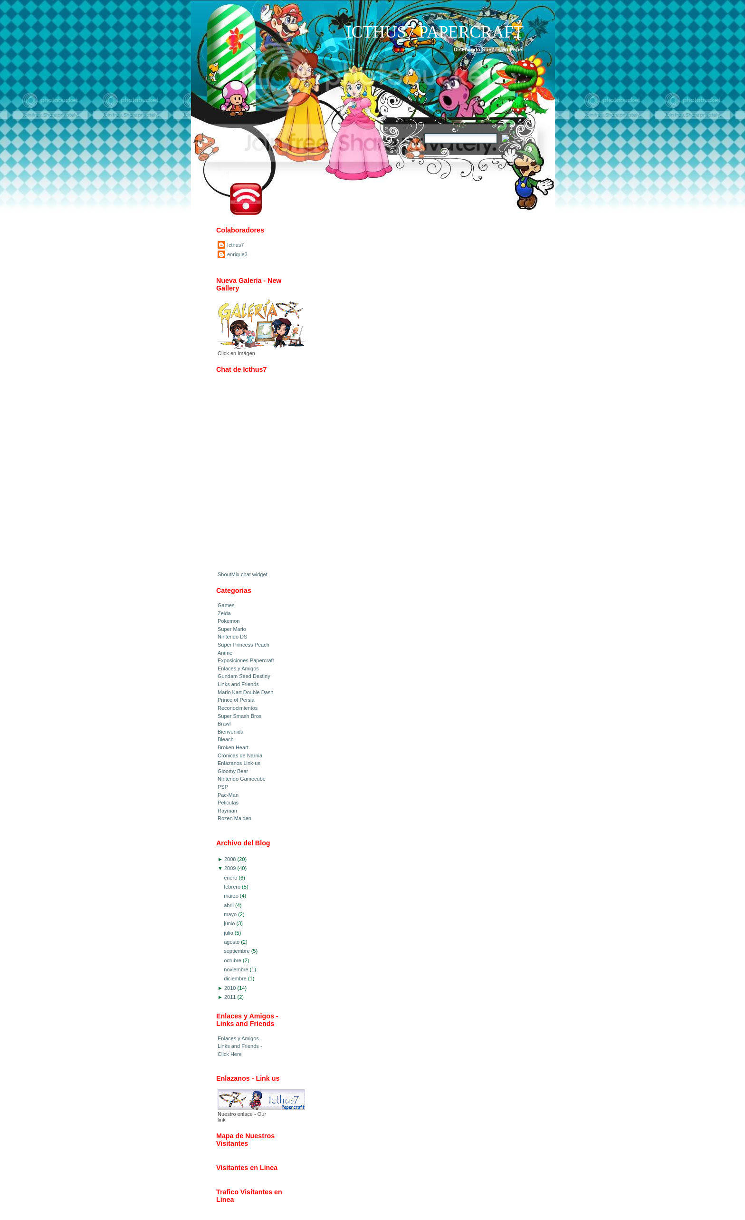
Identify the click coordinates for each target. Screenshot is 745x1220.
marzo (231, 896)
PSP (223, 787)
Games (226, 605)
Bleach (226, 739)
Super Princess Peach (243, 645)
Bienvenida (230, 732)
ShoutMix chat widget (242, 574)
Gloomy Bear (233, 771)
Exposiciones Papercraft (246, 660)
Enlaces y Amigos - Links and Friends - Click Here (240, 1046)
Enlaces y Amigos (238, 668)
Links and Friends (238, 684)
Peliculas (228, 802)
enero (230, 878)
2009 (230, 868)
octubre (232, 960)
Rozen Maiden (234, 818)
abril (229, 905)
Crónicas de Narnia (240, 755)
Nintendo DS (232, 636)
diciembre (235, 978)
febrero (232, 887)
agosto (231, 942)
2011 (230, 997)
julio (228, 933)
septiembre (236, 951)
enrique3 (237, 254)
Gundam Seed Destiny (244, 676)
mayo (230, 914)
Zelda (224, 613)
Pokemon (228, 621)
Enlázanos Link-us (239, 763)
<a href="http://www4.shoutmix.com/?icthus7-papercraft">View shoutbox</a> (256, 475)
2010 (230, 988)
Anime (225, 653)
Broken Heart (233, 747)
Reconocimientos (238, 708)
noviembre (236, 969)
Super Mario (232, 629)
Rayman (227, 810)
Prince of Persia (236, 700)
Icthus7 (235, 245)
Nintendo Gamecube (242, 779)
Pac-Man (228, 795)
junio (229, 923)
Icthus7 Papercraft (435, 32)
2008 (230, 859)
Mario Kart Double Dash (245, 692)
